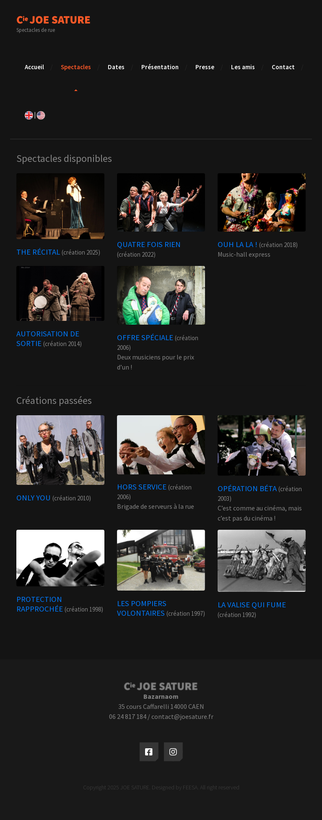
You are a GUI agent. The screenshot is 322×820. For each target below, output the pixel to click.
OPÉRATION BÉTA (247, 488)
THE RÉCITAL (38, 252)
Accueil (34, 67)
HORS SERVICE (141, 487)
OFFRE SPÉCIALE (145, 337)
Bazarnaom (161, 696)
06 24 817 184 (127, 716)
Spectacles (76, 67)
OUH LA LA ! (237, 244)
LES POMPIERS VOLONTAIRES (141, 608)
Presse (204, 67)
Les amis (243, 67)
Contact (283, 67)
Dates (116, 67)
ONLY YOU (33, 497)
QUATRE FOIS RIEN (149, 244)
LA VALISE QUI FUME (252, 604)
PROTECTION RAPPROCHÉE (39, 604)
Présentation (160, 67)
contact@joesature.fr (182, 716)
